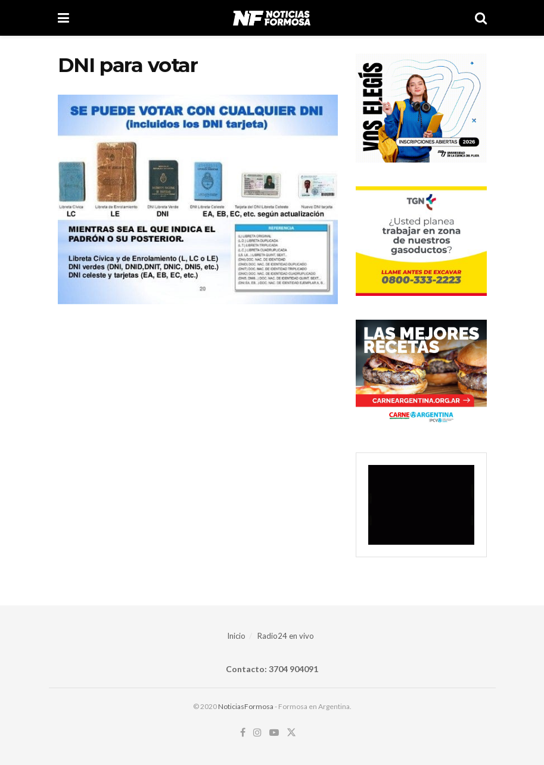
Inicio (236, 636)
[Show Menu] (63, 18)
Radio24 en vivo (285, 636)
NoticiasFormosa (245, 706)
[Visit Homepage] (271, 18)
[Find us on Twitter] (291, 732)
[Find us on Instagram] (257, 732)
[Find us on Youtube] (274, 732)
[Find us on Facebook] (242, 732)
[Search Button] (481, 18)
